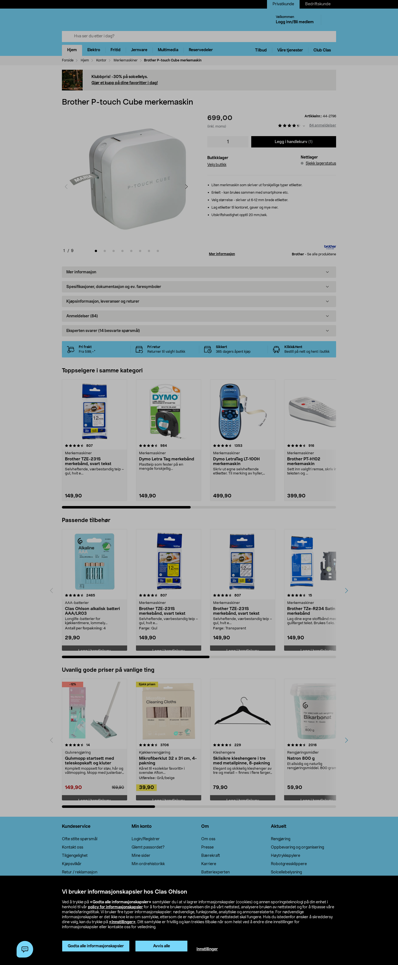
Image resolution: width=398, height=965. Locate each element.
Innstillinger (207, 949)
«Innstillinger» (122, 922)
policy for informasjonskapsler (115, 907)
